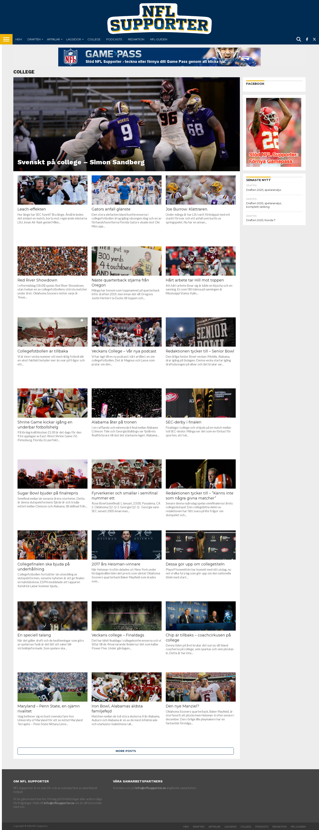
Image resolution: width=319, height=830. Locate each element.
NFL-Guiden (158, 39)
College (93, 39)
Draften (34, 39)
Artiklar (53, 39)
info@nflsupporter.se (59, 803)
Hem (18, 39)
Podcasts (114, 39)
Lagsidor (73, 39)
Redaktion (136, 39)
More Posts (126, 751)
